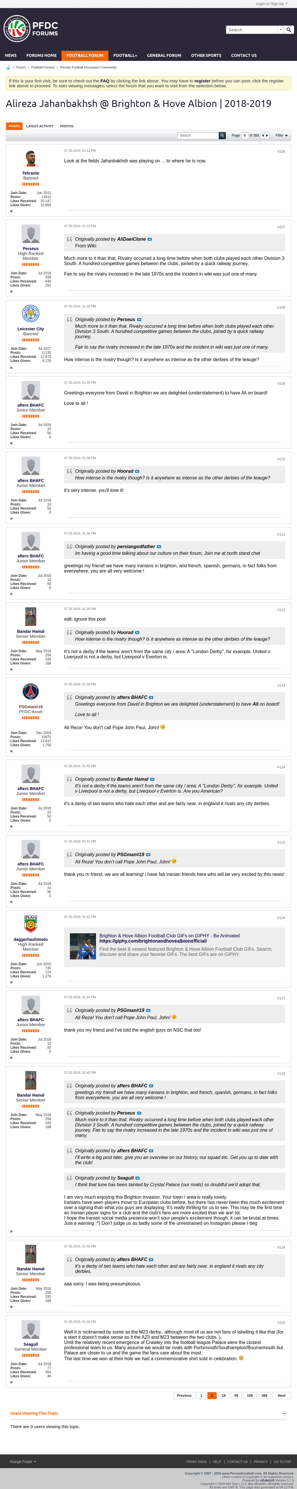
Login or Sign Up (272, 4)
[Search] (255, 30)
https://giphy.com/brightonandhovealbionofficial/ (153, 941)
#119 (281, 1247)
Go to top (282, 1461)
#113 (281, 685)
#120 (281, 1323)
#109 (281, 384)
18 (224, 1396)
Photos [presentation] (66, 126)
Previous (184, 1396)
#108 (281, 307)
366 (264, 1396)
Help (217, 1461)
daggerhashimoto (31, 939)
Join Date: (18, 193)
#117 (281, 998)
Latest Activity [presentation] (40, 126)
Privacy (260, 1461)
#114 (281, 767)
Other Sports (206, 56)
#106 (281, 152)
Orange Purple (23, 1462)
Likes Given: (20, 205)
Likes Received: (23, 201)
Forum (21, 67)
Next (281, 1396)
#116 (281, 918)
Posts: (15, 197)
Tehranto (30, 173)
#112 (281, 610)
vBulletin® (267, 1480)
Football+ (125, 56)
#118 (281, 1074)
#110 (281, 459)
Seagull (30, 1344)
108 (250, 1396)
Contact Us (244, 56)
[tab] (14, 126)
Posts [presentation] (14, 126)
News (11, 56)
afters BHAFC (30, 405)
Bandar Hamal (30, 631)
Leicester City (30, 329)
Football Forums (42, 67)
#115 (281, 842)
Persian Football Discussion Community (88, 67)
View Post (150, 239)
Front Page (196, 1461)
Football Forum (85, 56)
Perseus (31, 248)
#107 (281, 227)
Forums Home (41, 56)
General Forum (164, 56)
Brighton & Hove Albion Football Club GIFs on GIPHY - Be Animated (169, 935)
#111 (281, 534)
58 (236, 1396)
